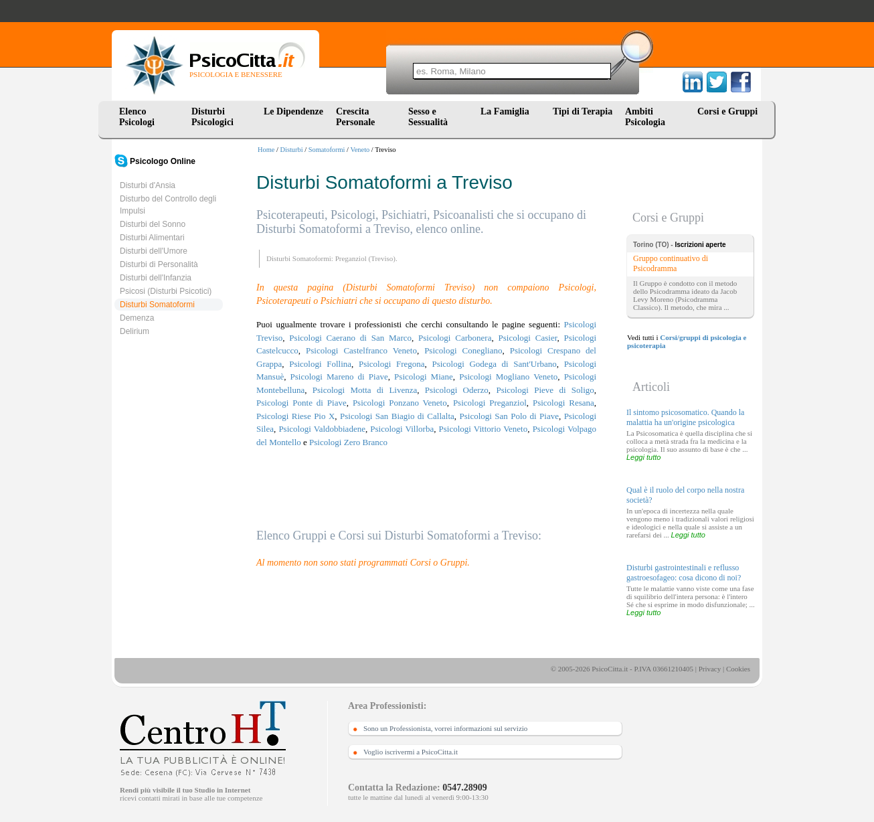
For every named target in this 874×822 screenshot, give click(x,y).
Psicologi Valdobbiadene (321, 429)
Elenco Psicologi (137, 116)
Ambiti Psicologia (645, 116)
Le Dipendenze (293, 111)
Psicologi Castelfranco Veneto (361, 350)
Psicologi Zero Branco (348, 442)
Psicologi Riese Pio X (295, 416)
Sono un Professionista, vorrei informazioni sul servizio (445, 728)
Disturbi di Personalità (159, 264)
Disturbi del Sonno (152, 224)
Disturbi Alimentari (152, 237)
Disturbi (291, 149)
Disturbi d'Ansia (147, 185)
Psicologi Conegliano (463, 350)
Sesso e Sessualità (428, 116)
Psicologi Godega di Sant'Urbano (494, 364)
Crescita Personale (355, 116)
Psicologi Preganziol (490, 403)
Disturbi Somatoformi (157, 304)
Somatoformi (327, 149)
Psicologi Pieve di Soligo (545, 390)
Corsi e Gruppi (727, 111)
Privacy (710, 669)
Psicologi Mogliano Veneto (508, 377)
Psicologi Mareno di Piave (339, 377)
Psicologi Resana (563, 403)
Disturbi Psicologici (212, 116)
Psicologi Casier (528, 338)
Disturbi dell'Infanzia (155, 277)
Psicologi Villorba (402, 429)
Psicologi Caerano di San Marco (350, 338)
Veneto (359, 149)
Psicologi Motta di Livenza (365, 390)
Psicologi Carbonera (454, 338)
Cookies (738, 669)
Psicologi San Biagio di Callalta (397, 416)
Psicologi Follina (320, 364)
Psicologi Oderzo (457, 390)
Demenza (137, 318)
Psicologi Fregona (392, 364)
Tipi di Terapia (582, 111)
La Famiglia (507, 111)
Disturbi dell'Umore (153, 251)
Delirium (134, 331)
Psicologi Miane (423, 377)
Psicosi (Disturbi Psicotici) (165, 291)
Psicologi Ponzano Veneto (400, 403)
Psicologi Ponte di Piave (301, 403)
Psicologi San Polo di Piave (508, 416)
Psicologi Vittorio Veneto (483, 429)
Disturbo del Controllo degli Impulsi (168, 205)
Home (266, 149)
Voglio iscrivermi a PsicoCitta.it (410, 752)
